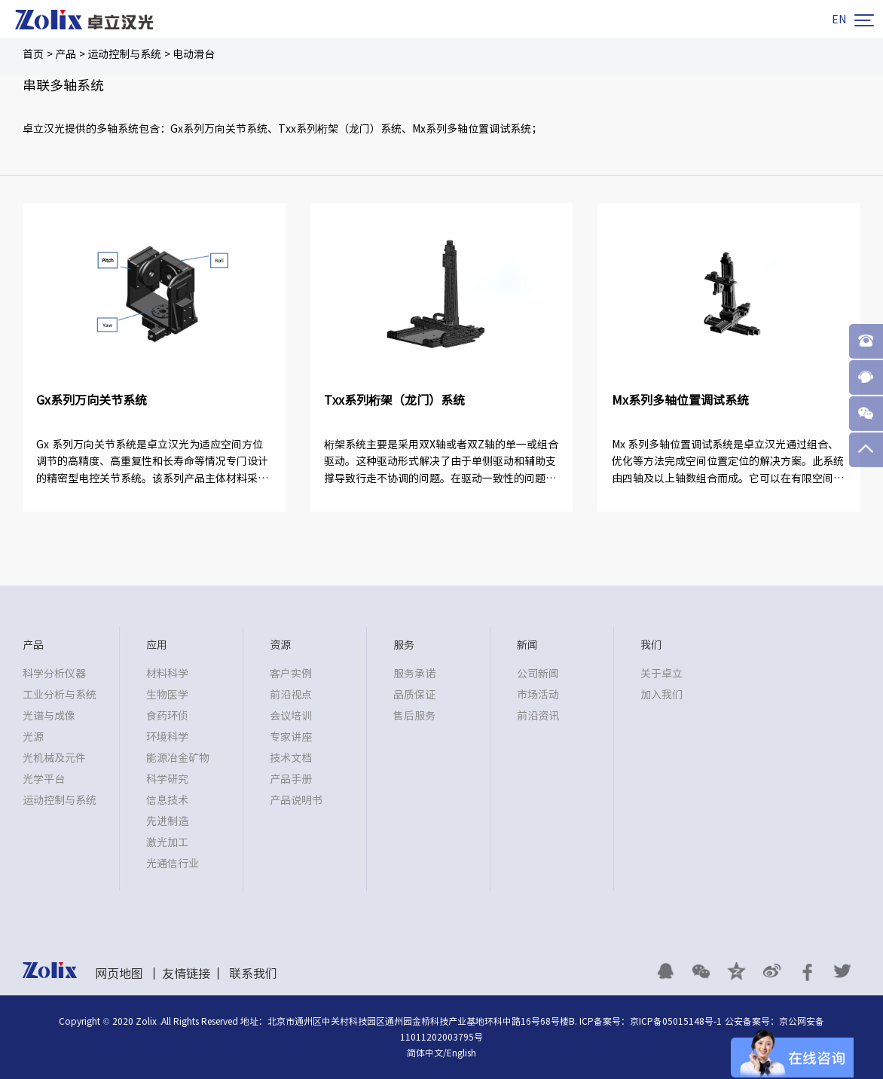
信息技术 (167, 800)
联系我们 (253, 973)
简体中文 (425, 1052)
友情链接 (186, 973)
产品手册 (291, 779)
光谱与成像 (49, 716)
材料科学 (167, 673)
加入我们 (661, 694)
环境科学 (167, 737)
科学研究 (167, 779)
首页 (33, 54)
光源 (33, 737)
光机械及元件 (54, 758)
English (461, 1052)
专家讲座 (291, 737)
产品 (65, 54)
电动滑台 (194, 54)
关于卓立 (661, 673)
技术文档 (291, 758)
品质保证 (414, 694)
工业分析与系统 (59, 694)
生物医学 (167, 694)
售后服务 (414, 716)
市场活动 (538, 694)
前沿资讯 (538, 716)
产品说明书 (296, 800)
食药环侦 (167, 716)
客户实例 (291, 673)
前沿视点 (291, 694)
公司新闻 (538, 673)
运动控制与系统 (124, 54)
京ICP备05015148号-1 (676, 1021)
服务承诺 (414, 673)
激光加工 (167, 842)
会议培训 (291, 716)
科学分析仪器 (54, 673)
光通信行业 (172, 863)
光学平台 (44, 779)
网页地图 (119, 973)
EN (839, 19)
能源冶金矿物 (177, 758)
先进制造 (167, 821)
